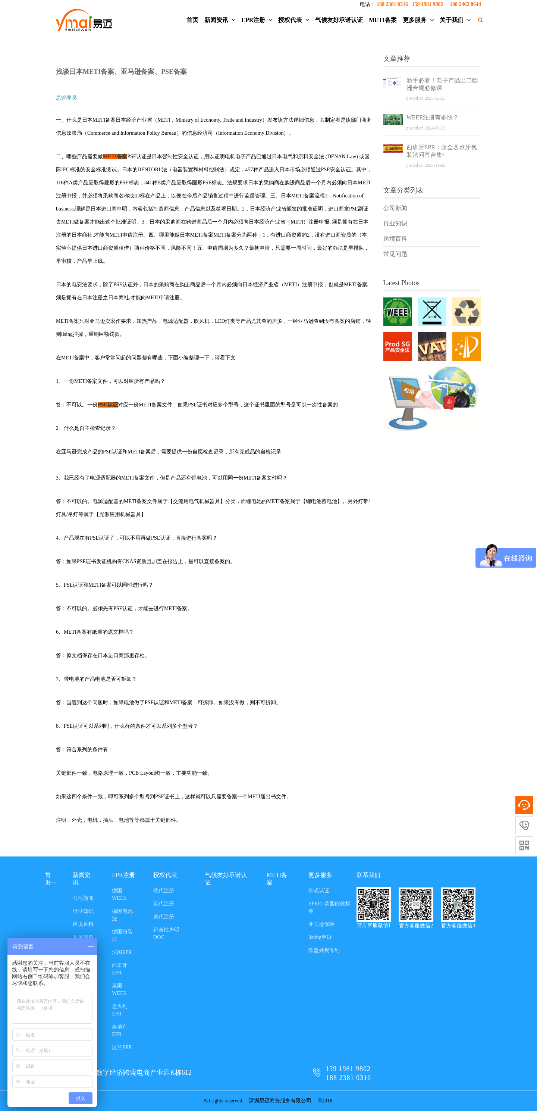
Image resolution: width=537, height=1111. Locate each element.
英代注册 (163, 903)
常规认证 (318, 890)
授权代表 (293, 20)
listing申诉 (320, 937)
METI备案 (383, 20)
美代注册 (163, 917)
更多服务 (418, 20)
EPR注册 (256, 20)
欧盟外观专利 (324, 950)
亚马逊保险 (321, 924)
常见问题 (395, 254)
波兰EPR (122, 1047)
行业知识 (395, 223)
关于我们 (455, 20)
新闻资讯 (219, 20)
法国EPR (122, 952)
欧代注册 (163, 890)
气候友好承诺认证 (339, 20)
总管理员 (66, 98)
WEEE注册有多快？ (432, 117)
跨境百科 (395, 238)
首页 (192, 20)
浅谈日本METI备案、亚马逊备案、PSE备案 (121, 71)
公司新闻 (395, 208)
